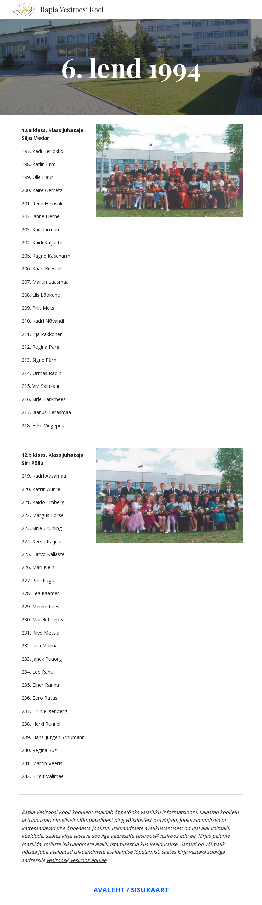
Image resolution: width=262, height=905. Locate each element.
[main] (130, 67)
